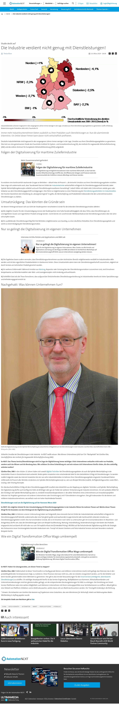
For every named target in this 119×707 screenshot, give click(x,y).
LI (30, 692)
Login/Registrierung (110, 3)
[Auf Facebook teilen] (110, 53)
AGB (26, 698)
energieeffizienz (45, 606)
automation (26, 606)
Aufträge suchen (63, 3)
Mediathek (48, 3)
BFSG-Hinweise (49, 698)
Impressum (40, 698)
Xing (27, 692)
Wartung (42, 269)
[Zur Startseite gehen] (17, 3)
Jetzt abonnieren (15, 683)
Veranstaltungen (34, 3)
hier (33, 599)
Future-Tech (34, 9)
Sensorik (44, 9)
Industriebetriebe (58, 185)
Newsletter (93, 3)
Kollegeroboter (22, 9)
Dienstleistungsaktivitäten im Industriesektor (100, 191)
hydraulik (57, 606)
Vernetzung (54, 9)
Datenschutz (32, 698)
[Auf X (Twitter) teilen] (113, 53)
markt (35, 606)
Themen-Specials (102, 9)
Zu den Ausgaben (81, 685)
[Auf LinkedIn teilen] (116, 53)
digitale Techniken (53, 471)
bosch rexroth (14, 606)
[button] (114, 634)
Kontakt (73, 698)
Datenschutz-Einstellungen (63, 698)
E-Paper (80, 3)
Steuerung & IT (66, 9)
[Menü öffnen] (4, 3)
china (4, 606)
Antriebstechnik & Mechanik (83, 9)
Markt (12, 9)
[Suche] (73, 3)
